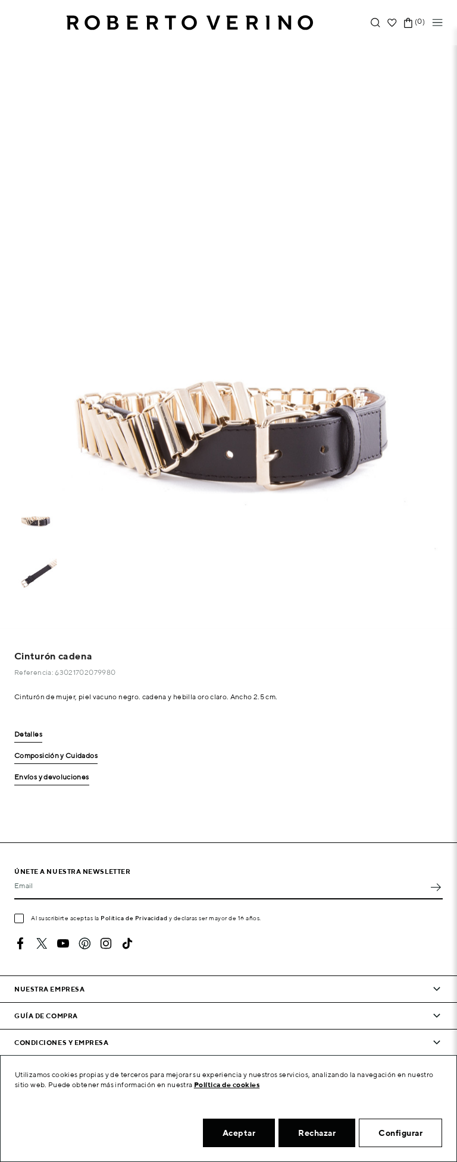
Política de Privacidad (134, 917)
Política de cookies (227, 1084)
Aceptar (239, 1133)
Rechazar (317, 1133)
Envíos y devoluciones (51, 777)
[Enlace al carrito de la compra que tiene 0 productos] (408, 23)
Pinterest (84, 943)
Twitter (42, 943)
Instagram (106, 943)
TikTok (127, 943)
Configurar (400, 1133)
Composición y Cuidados (56, 756)
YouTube (63, 943)
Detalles (28, 734)
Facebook (20, 943)
